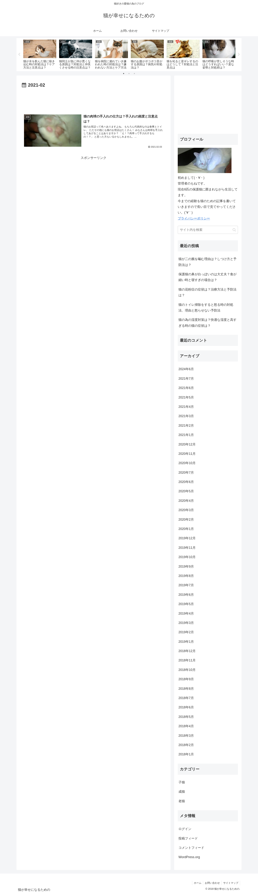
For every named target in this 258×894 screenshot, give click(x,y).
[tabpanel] (39, 53)
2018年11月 (187, 660)
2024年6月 (186, 369)
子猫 (181, 782)
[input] (208, 230)
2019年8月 (186, 576)
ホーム (196, 882)
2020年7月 (186, 472)
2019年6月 (186, 594)
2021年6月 (186, 388)
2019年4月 (186, 613)
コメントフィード (191, 848)
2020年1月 (186, 529)
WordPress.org (189, 857)
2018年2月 (186, 745)
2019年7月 (186, 585)
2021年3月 (186, 416)
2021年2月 (186, 425)
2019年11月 (187, 547)
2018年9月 (186, 679)
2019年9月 (186, 566)
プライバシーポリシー (194, 218)
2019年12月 (187, 538)
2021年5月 (186, 397)
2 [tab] (129, 73)
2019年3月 (186, 623)
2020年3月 (186, 510)
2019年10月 (187, 557)
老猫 (181, 801)
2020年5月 (186, 491)
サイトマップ (230, 882)
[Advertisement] (93, 99)
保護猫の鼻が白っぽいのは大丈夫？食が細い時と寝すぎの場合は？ (207, 277)
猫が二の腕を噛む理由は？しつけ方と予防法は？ (207, 261)
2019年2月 (186, 632)
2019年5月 (186, 604)
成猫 (181, 791)
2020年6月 (186, 482)
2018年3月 (186, 735)
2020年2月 (186, 519)
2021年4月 (186, 407)
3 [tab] (134, 73)
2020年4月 (186, 501)
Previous (19, 54)
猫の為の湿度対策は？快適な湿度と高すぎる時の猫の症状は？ (207, 322)
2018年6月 (186, 707)
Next (239, 54)
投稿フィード (188, 838)
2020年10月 (187, 463)
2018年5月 (186, 717)
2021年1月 (186, 435)
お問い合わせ (211, 882)
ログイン (184, 829)
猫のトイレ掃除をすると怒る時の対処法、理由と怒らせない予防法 (205, 307)
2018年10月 (187, 670)
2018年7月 (186, 698)
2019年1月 (186, 641)
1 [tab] (123, 73)
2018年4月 (186, 726)
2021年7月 (186, 378)
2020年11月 (187, 454)
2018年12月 (187, 651)
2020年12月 (187, 444)
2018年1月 (186, 754)
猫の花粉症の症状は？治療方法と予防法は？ (207, 292)
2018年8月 (186, 688)
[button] (234, 230)
